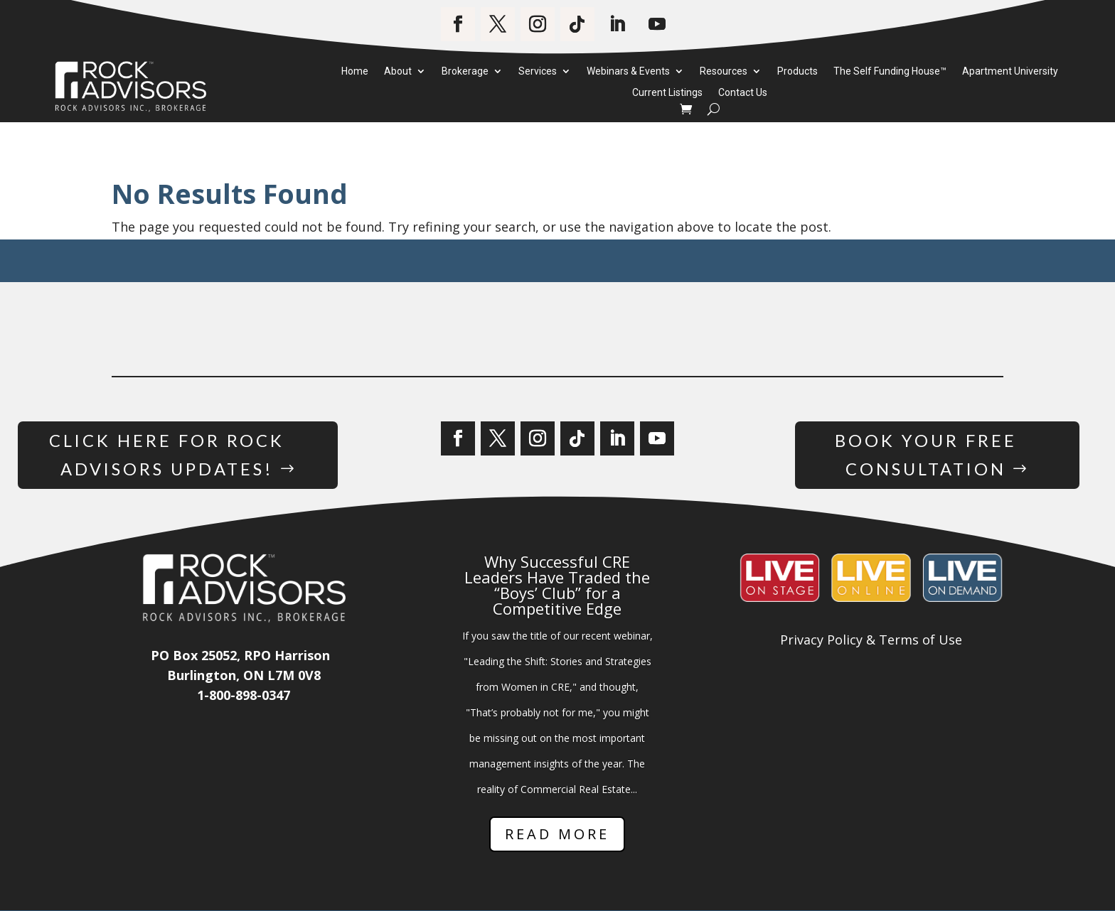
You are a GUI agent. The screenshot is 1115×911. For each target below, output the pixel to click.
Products (797, 72)
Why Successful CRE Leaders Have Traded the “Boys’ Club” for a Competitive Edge (557, 585)
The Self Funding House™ (889, 72)
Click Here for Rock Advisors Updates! (166, 455)
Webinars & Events (628, 72)
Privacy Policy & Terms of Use (871, 640)
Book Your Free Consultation (926, 455)
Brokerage (465, 72)
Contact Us (742, 93)
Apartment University (1010, 72)
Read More (557, 834)
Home (354, 72)
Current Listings (667, 93)
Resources (723, 72)
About (398, 72)
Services (537, 72)
